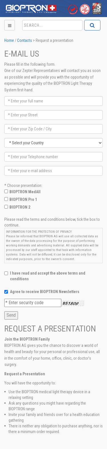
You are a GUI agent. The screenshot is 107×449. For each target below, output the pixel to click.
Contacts (24, 40)
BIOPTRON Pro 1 (23, 199)
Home (9, 40)
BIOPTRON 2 (19, 207)
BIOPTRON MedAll (25, 192)
